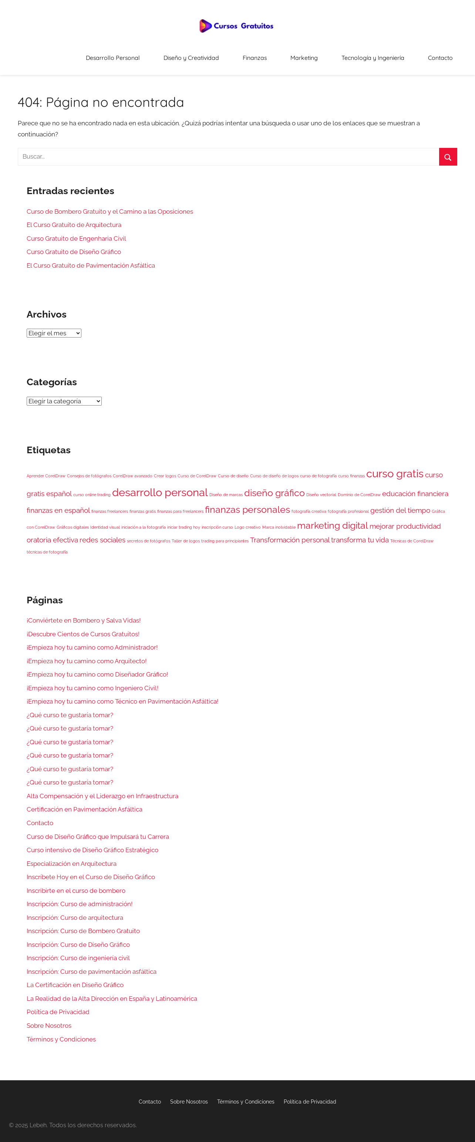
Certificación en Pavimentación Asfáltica (84, 804)
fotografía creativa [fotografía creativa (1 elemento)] (309, 506)
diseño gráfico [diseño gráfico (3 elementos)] (274, 488)
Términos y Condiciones (61, 1034)
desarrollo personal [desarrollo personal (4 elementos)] (160, 487)
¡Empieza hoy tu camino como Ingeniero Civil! (92, 683)
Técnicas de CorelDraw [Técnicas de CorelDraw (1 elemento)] (412, 535)
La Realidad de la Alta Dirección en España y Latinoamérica (112, 993)
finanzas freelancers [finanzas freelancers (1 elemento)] (109, 506)
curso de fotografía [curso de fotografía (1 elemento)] (318, 470)
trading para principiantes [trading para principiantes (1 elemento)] (225, 535)
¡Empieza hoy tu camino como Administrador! (92, 642)
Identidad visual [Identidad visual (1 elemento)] (105, 522)
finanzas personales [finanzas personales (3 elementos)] (247, 504)
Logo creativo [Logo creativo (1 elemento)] (248, 522)
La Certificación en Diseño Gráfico (75, 980)
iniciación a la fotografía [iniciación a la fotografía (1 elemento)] (143, 522)
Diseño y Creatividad (239, 55)
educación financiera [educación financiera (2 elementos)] (415, 489)
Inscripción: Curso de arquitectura (75, 912)
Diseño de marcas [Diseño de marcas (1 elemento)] (226, 490)
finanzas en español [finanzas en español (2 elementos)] (58, 505)
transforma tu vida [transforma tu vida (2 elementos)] (360, 535)
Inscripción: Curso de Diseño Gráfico (78, 939)
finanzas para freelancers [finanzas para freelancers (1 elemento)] (180, 506)
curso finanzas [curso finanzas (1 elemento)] (351, 470)
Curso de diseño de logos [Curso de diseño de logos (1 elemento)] (274, 470)
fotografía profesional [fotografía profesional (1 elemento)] (348, 506)
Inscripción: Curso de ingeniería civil (78, 953)
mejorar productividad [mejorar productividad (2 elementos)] (405, 521)
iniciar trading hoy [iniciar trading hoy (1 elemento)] (183, 522)
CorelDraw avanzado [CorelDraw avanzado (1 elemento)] (132, 470)
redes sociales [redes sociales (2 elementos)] (102, 535)
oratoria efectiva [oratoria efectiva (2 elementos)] (52, 535)
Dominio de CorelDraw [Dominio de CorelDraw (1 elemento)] (359, 490)
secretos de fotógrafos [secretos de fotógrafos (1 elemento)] (148, 535)
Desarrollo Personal (173, 55)
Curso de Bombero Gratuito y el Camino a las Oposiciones (110, 206)
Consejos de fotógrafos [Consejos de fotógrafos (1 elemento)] (89, 470)
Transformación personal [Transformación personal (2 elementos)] (290, 535)
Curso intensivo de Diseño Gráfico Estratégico (92, 845)
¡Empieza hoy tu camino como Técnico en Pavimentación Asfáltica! (122, 696)
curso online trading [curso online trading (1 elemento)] (92, 490)
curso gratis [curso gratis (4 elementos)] (395, 468)
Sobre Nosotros (49, 1020)
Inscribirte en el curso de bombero (76, 885)
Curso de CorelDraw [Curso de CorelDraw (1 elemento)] (197, 470)
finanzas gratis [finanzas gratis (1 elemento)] (142, 506)
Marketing (331, 55)
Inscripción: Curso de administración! (79, 899)
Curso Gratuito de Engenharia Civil (76, 233)
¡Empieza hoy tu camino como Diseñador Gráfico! (97, 669)
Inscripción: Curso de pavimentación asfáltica (91, 966)
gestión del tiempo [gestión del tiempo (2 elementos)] (400, 505)
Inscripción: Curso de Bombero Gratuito (83, 926)
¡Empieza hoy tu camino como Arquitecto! (86, 656)
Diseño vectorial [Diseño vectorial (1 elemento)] (321, 490)
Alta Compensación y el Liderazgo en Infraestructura (102, 791)
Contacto (445, 55)
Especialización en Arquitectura (72, 858)
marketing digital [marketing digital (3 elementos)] (332, 520)
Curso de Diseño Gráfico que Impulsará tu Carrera (98, 831)
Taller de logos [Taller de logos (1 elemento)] (186, 535)
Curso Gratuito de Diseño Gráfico (74, 247)
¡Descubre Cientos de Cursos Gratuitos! (83, 629)
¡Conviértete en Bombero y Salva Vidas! (84, 615)
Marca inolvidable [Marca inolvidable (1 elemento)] (279, 522)
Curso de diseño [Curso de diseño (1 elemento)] (233, 470)
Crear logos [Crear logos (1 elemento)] (165, 470)
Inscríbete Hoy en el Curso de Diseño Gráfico (91, 872)
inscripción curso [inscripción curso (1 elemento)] (217, 522)
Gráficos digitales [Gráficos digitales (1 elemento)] (73, 522)
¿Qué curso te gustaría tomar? (70, 710)
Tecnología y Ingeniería (389, 55)
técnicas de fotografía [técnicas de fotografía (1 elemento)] (47, 547)
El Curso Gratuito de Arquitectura (74, 220)
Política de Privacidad (58, 1007)
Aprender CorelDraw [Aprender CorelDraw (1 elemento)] (46, 470)
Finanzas (292, 55)
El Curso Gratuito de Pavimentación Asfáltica (91, 260)
